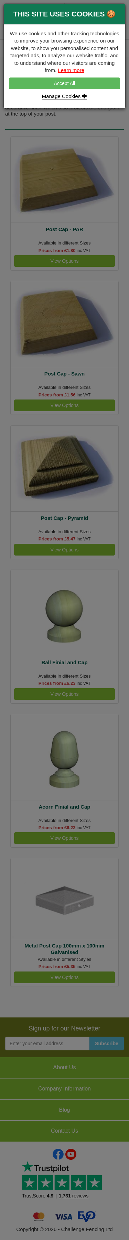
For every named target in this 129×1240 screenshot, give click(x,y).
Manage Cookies (64, 96)
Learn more (71, 70)
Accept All (64, 83)
